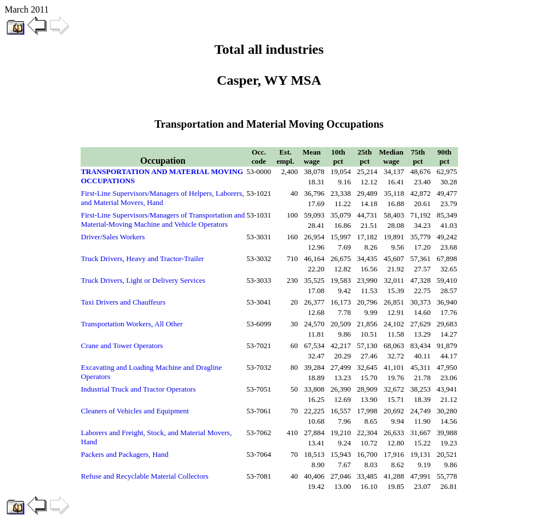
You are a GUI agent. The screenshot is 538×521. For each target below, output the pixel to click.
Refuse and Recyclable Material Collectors (145, 476)
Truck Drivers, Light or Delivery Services (143, 280)
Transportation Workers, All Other (132, 323)
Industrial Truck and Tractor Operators (138, 389)
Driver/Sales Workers (113, 236)
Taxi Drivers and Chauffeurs (123, 302)
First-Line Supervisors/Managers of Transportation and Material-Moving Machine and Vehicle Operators (163, 219)
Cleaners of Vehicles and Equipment (135, 410)
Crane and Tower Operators (122, 345)
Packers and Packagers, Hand (125, 454)
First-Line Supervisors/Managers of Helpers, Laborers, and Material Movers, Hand (162, 198)
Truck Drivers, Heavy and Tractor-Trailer (142, 258)
